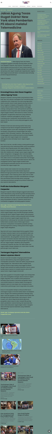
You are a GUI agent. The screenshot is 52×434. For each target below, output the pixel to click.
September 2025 (41, 63)
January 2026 (40, 54)
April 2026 (39, 48)
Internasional (22, 6)
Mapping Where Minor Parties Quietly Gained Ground (25, 333)
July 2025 (39, 68)
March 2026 (39, 50)
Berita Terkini (15, 6)
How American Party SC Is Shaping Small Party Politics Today (8, 395)
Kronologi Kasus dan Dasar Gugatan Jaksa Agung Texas (17, 84)
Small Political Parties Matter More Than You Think (7, 420)
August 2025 (40, 65)
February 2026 (40, 52)
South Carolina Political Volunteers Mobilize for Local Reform (8, 347)
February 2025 (40, 79)
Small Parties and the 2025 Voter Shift (7, 333)
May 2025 (39, 72)
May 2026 (39, 46)
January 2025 (40, 81)
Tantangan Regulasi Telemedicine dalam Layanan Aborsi (18, 88)
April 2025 (39, 74)
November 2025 (40, 59)
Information (39, 6)
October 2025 (40, 61)
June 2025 (39, 70)
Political (28, 6)
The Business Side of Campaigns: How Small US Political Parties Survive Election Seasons (8, 368)
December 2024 (40, 83)
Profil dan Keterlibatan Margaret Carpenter (14, 86)
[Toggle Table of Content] (1, 82)
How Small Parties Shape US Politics (23, 394)
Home (9, 6)
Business (34, 6)
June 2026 (39, 43)
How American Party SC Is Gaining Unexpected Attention (25, 420)
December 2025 (40, 57)
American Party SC (6, 61)
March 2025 (39, 77)
